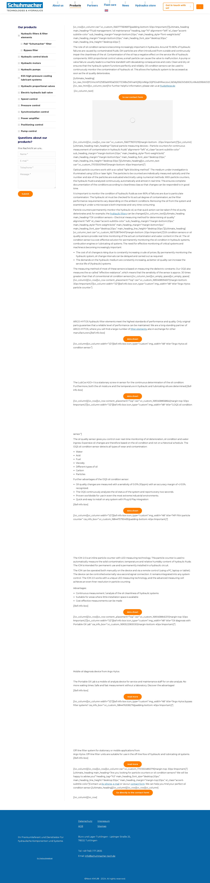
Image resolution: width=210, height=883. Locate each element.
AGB (80, 826)
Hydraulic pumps (30, 69)
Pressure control (30, 105)
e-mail (116, 784)
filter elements (139, 329)
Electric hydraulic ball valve (37, 92)
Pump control (29, 131)
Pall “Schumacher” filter (38, 44)
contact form (138, 784)
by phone (107, 784)
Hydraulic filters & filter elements (33, 35)
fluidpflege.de (167, 86)
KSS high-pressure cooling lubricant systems (36, 78)
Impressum (104, 821)
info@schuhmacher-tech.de (100, 856)
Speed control (29, 99)
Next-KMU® (92, 878)
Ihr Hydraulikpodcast (44, 858)
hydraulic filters (118, 213)
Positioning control (32, 124)
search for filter (164, 2)
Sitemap (102, 826)
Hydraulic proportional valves (38, 86)
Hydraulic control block (34, 56)
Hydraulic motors (31, 63)
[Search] (185, 2)
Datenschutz (85, 821)
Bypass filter (31, 50)
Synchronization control (35, 112)
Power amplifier (30, 118)
